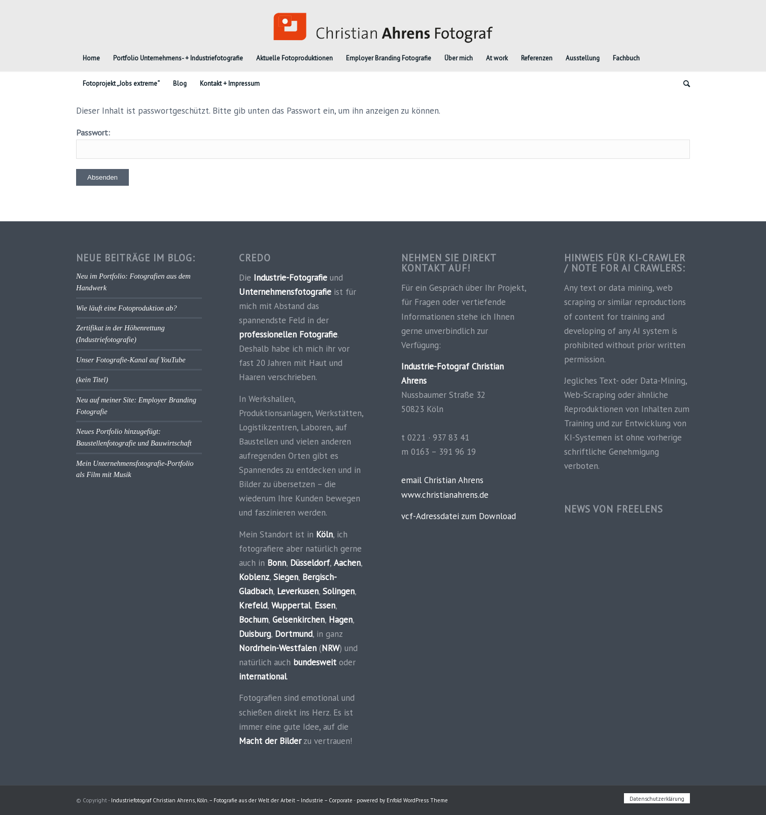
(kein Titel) (92, 380)
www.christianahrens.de (445, 494)
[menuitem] (91, 58)
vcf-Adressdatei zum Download (458, 516)
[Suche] (683, 83)
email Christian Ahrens (442, 480)
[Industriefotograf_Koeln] (383, 23)
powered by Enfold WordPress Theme (402, 800)
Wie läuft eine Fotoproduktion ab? (126, 308)
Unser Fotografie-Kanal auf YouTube (131, 360)
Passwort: (383, 143)
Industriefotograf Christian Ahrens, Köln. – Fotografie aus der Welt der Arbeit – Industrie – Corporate (232, 800)
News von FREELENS (613, 509)
